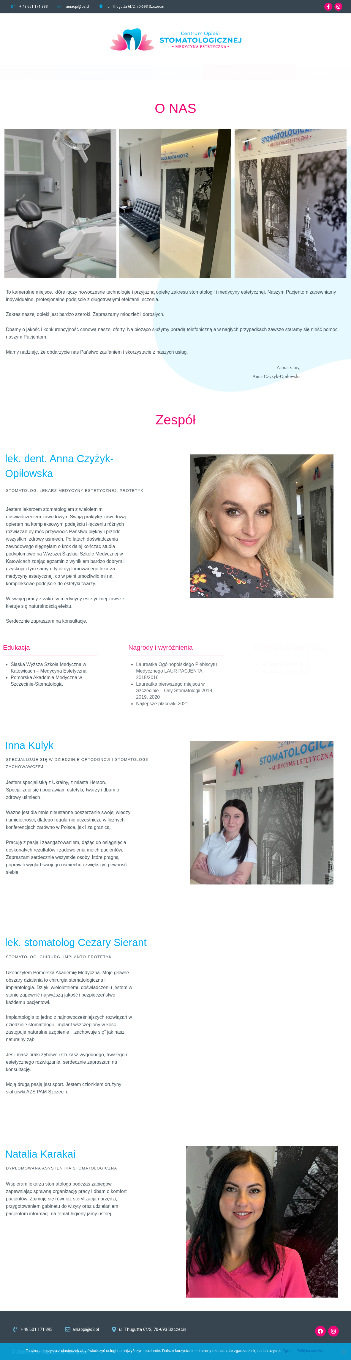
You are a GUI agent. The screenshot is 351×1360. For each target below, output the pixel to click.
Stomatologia (95, 73)
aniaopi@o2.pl (77, 6)
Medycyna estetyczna (249, 73)
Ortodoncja (167, 73)
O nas (28, 73)
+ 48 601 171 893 (33, 6)
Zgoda (289, 1350)
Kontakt (323, 73)
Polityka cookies (311, 1350)
